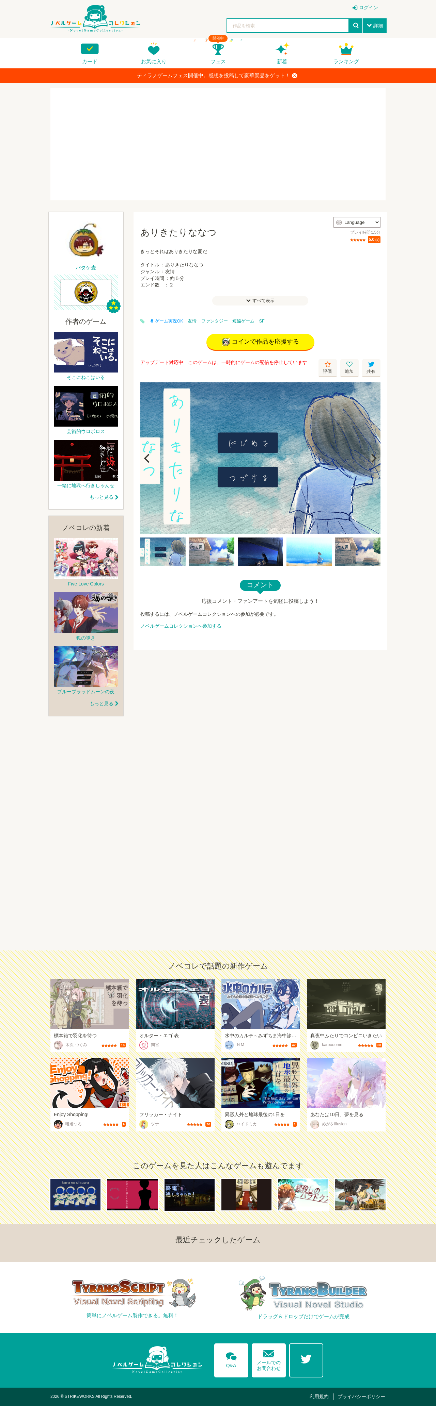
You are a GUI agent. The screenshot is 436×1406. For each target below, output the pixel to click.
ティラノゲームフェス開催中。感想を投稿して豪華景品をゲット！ (217, 75)
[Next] (372, 458)
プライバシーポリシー (361, 1396)
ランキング (346, 61)
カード (89, 61)
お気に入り (154, 61)
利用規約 (319, 1396)
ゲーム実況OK (167, 321)
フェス (218, 61)
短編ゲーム (243, 321)
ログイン (368, 7)
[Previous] (147, 458)
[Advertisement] (218, 144)
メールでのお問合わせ (269, 1358)
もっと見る (101, 497)
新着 (282, 61)
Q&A (231, 1358)
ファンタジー (214, 321)
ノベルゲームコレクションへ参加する (180, 626)
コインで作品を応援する (260, 342)
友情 (192, 321)
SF (262, 321)
